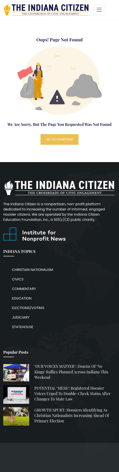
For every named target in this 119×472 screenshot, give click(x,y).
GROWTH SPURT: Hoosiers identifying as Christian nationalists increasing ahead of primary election (71, 415)
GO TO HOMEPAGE (59, 139)
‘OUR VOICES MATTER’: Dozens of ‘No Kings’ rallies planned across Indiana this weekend (71, 372)
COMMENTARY (24, 288)
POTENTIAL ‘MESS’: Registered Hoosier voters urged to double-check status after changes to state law (72, 394)
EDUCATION (22, 298)
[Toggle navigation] (99, 10)
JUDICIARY (21, 317)
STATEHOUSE (22, 326)
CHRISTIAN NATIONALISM (32, 269)
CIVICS (17, 279)
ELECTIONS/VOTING (28, 307)
